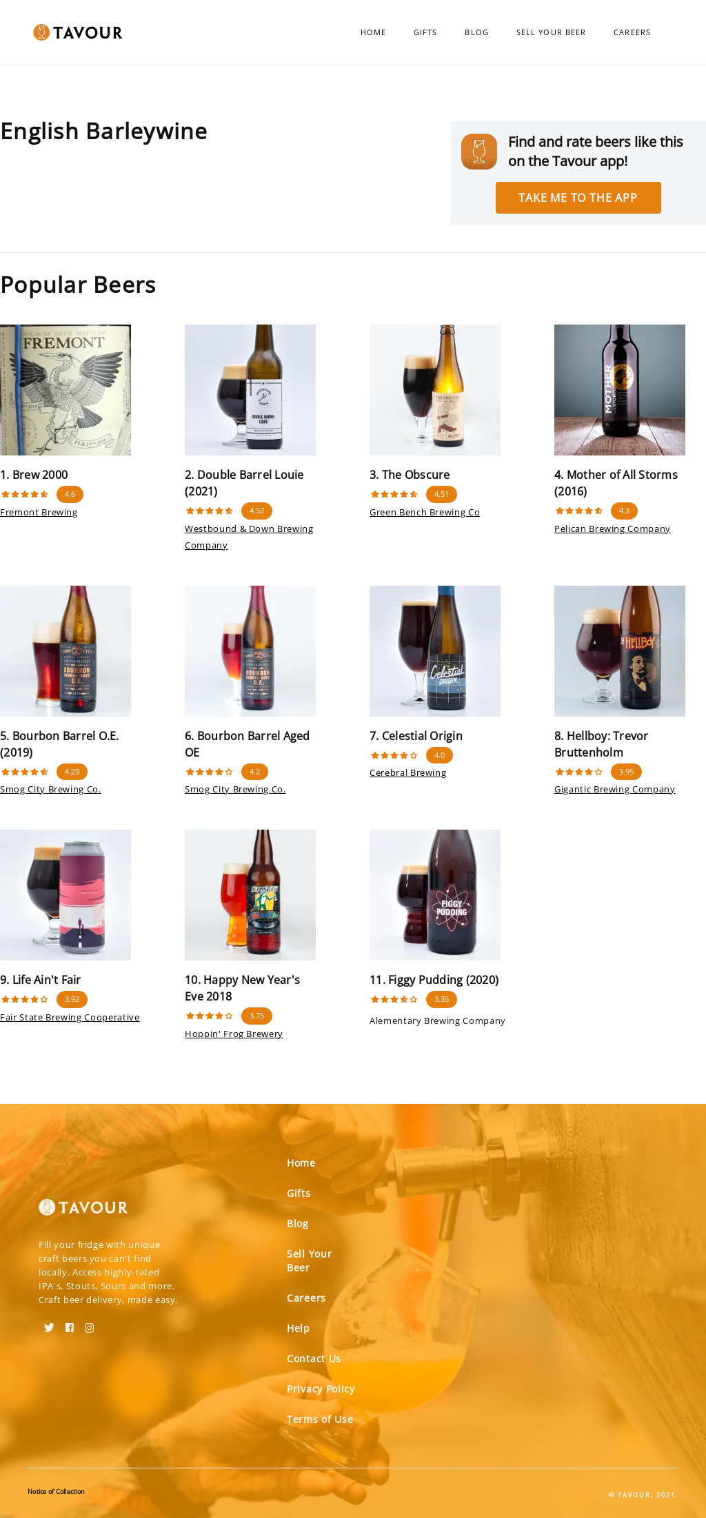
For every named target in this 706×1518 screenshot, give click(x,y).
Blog (476, 32)
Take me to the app (577, 197)
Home (373, 32)
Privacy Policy (321, 1388)
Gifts (426, 32)
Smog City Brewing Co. (50, 789)
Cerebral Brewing (408, 772)
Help (298, 1328)
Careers (632, 32)
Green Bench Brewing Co (425, 512)
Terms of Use (320, 1419)
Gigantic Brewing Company (615, 789)
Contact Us (314, 1358)
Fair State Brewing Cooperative (70, 1017)
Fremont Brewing (39, 512)
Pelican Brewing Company (612, 528)
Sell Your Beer (551, 32)
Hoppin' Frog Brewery (234, 1033)
